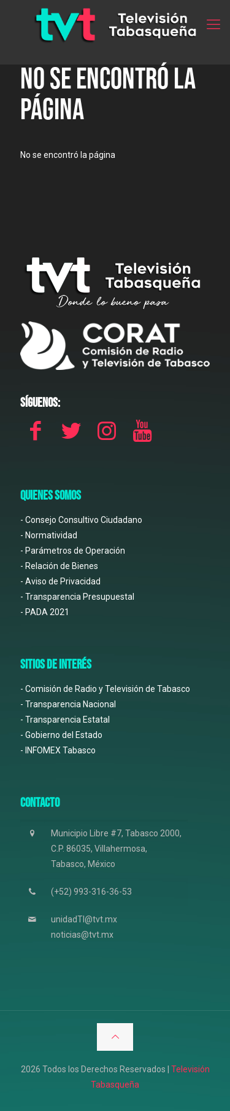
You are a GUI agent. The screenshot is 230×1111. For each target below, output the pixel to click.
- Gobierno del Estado (61, 735)
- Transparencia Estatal (65, 719)
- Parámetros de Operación (72, 551)
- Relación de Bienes (59, 566)
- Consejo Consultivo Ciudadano (81, 520)
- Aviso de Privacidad (60, 581)
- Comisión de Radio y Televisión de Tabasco (105, 689)
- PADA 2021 (44, 612)
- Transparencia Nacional (68, 704)
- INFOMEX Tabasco (58, 750)
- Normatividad (48, 535)
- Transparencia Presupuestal (77, 597)
